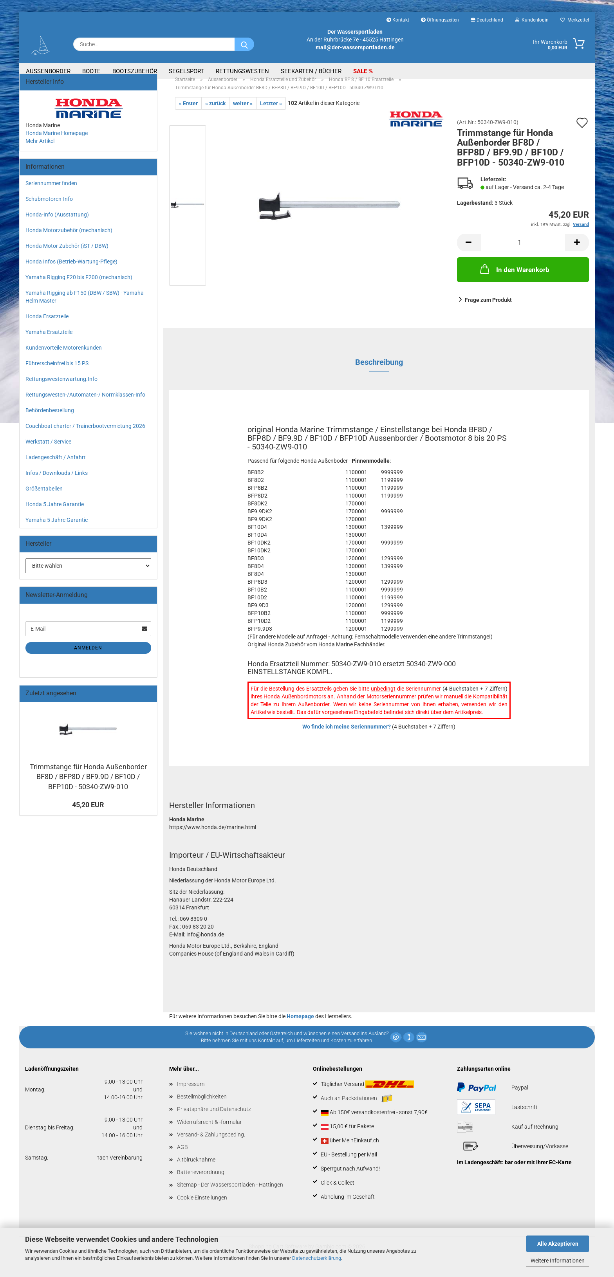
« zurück (215, 112)
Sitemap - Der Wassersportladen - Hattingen (230, 1193)
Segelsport (186, 71)
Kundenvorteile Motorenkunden (63, 357)
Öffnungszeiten (440, 20)
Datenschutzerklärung (316, 1258)
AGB (182, 1156)
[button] (468, 251)
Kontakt (397, 20)
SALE (360, 71)
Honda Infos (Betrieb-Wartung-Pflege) (71, 270)
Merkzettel (574, 20)
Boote (91, 71)
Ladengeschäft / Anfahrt (55, 466)
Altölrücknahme (196, 1168)
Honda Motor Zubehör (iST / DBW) (66, 255)
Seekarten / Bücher (311, 71)
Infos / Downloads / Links (56, 482)
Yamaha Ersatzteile (48, 341)
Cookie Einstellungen (202, 1206)
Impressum (190, 1093)
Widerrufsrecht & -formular (209, 1130)
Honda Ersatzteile (47, 325)
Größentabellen (44, 497)
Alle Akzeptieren (557, 1244)
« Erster (188, 112)
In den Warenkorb (514, 278)
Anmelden (88, 657)
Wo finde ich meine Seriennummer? (346, 735)
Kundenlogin (532, 20)
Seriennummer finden (51, 192)
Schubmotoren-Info (49, 208)
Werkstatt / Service (48, 450)
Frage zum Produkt (488, 309)
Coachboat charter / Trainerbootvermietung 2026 (85, 435)
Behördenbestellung (49, 419)
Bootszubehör (134, 71)
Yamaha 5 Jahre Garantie (56, 529)
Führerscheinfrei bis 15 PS (56, 372)
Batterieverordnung (200, 1181)
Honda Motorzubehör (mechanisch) (68, 239)
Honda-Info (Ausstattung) (57, 223)
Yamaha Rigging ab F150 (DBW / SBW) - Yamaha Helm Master (84, 306)
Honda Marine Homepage (56, 142)
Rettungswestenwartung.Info (61, 388)
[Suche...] (244, 44)
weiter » (243, 112)
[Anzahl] (523, 251)
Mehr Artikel (39, 150)
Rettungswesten (242, 71)
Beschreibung (379, 371)
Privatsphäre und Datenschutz (214, 1118)
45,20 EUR (88, 814)
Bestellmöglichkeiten (202, 1105)
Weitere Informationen (558, 1260)
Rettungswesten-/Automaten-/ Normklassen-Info (85, 403)
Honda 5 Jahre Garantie (54, 513)
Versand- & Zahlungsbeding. (211, 1143)
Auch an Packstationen (356, 1107)
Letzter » (271, 112)
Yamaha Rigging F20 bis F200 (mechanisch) (78, 286)
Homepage (300, 1025)
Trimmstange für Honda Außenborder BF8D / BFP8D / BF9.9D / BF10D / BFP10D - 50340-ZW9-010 (88, 786)
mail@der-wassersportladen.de (355, 47)
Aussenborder (48, 71)
